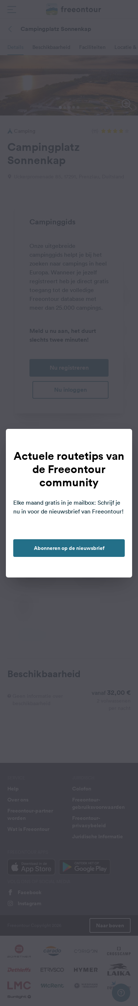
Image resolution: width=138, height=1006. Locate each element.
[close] (119, 442)
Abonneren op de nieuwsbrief (69, 548)
